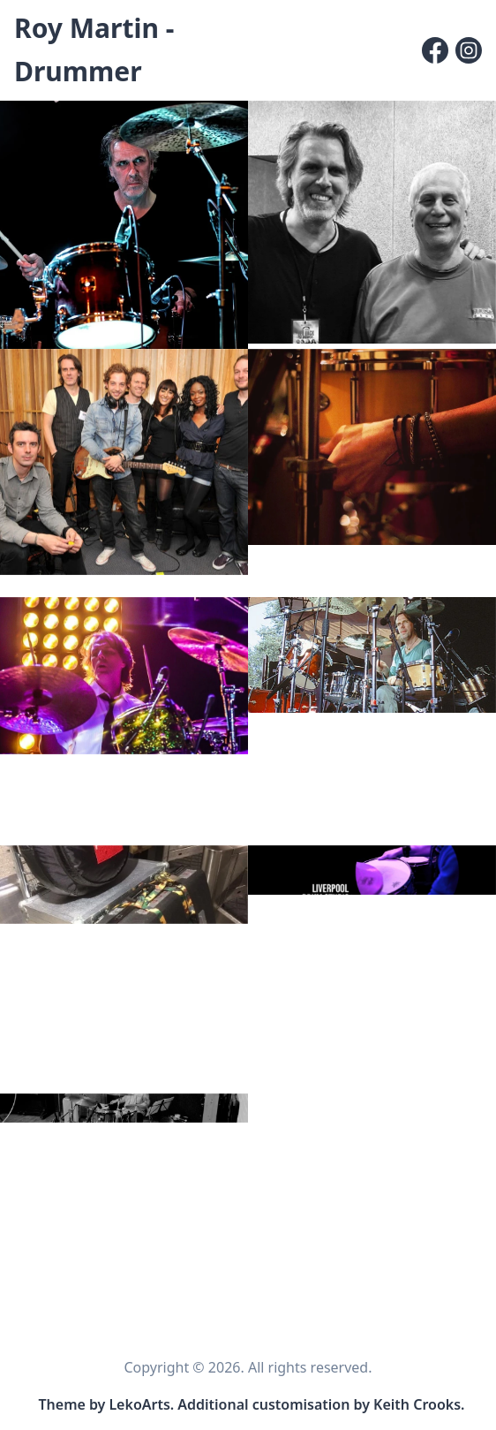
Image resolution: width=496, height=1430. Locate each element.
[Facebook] (435, 50)
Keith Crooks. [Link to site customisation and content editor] (418, 1404)
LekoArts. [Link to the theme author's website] (141, 1404)
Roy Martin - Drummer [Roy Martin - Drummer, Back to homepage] (94, 49)
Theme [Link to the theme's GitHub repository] (62, 1404)
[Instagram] (468, 50)
